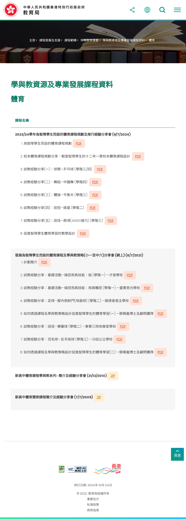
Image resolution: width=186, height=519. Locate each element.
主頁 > (33, 40)
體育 (152, 40)
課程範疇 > (71, 40)
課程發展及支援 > (50, 40)
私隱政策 (93, 504)
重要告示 (93, 499)
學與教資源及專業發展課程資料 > (125, 40)
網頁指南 (93, 510)
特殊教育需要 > (91, 40)
